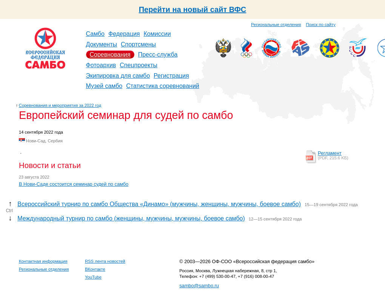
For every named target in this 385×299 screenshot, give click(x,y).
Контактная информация (43, 261)
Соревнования (110, 54)
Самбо (95, 34)
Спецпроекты (138, 65)
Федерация (124, 34)
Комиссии (157, 34)
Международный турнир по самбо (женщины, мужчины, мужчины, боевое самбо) (131, 218)
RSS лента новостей (105, 261)
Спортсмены (138, 44)
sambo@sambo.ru (199, 285)
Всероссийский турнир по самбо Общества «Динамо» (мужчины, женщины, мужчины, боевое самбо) (159, 204)
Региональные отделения (276, 24)
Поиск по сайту (321, 24)
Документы (101, 44)
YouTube (93, 277)
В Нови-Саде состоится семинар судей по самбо (73, 184)
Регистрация (171, 75)
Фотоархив (101, 65)
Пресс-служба (158, 54)
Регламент (330, 153)
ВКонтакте (95, 269)
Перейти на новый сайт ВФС (192, 9)
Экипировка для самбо (118, 75)
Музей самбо (104, 86)
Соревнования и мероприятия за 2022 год (60, 105)
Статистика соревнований (162, 86)
